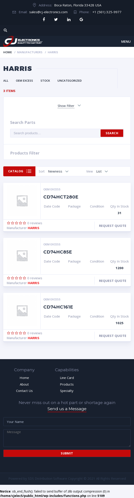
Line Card (67, 377)
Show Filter (66, 105)
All (5, 81)
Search (112, 133)
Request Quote (112, 225)
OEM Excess (24, 81)
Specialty (66, 390)
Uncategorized (69, 81)
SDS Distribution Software (47, 478)
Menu (126, 41)
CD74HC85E (57, 252)
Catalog (15, 171)
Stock (45, 81)
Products (67, 384)
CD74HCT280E (60, 197)
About (24, 384)
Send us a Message (67, 408)
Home (7, 52)
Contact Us (24, 390)
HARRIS (33, 228)
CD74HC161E (58, 307)
